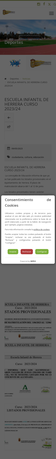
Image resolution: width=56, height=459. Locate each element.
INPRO (33, 261)
